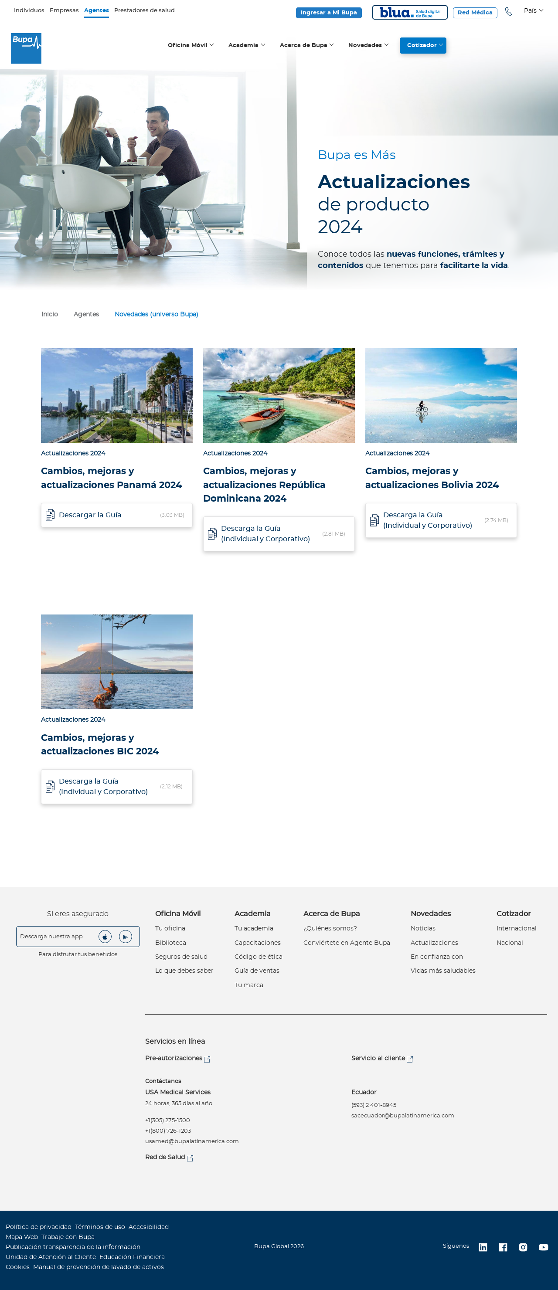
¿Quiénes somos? (330, 929)
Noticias (423, 929)
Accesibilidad (149, 1227)
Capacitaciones (258, 943)
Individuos (29, 11)
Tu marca (249, 985)
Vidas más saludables (443, 971)
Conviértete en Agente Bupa (346, 943)
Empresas (64, 11)
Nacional (510, 943)
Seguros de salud (181, 957)
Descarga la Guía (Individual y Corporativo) (265, 534)
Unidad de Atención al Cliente (51, 1257)
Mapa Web (22, 1237)
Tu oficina (170, 929)
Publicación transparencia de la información (73, 1247)
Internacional (517, 929)
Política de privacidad (38, 1227)
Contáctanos (163, 1081)
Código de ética (258, 957)
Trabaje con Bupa (68, 1237)
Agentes (96, 11)
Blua (410, 12)
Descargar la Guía (90, 515)
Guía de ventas (257, 971)
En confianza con (437, 957)
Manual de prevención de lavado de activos (98, 1267)
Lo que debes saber (184, 971)
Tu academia (254, 929)
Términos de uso (100, 1227)
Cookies (18, 1267)
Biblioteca (170, 943)
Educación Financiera (132, 1257)
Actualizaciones (434, 943)
